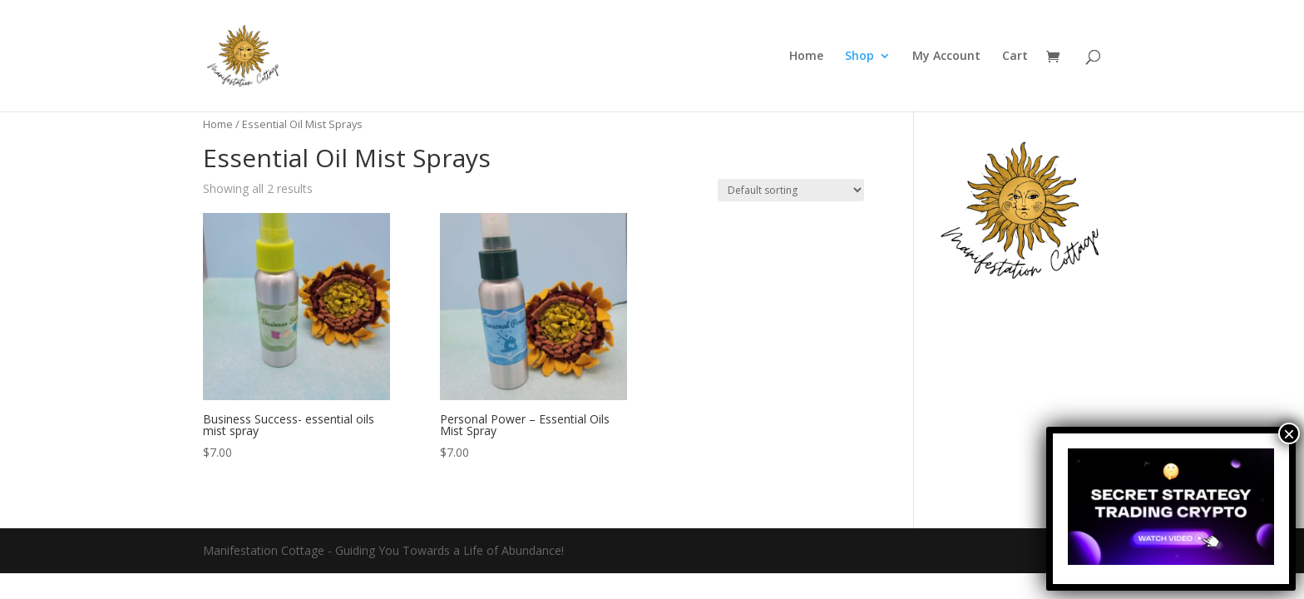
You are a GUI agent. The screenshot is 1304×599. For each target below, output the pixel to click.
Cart (1015, 56)
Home (806, 56)
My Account (946, 56)
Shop (859, 56)
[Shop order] (791, 190)
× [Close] (1289, 433)
